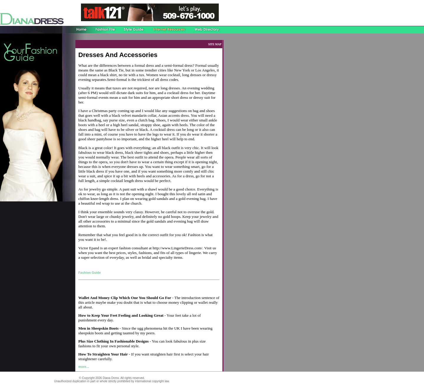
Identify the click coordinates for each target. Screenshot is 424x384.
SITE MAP (214, 44)
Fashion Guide (89, 272)
